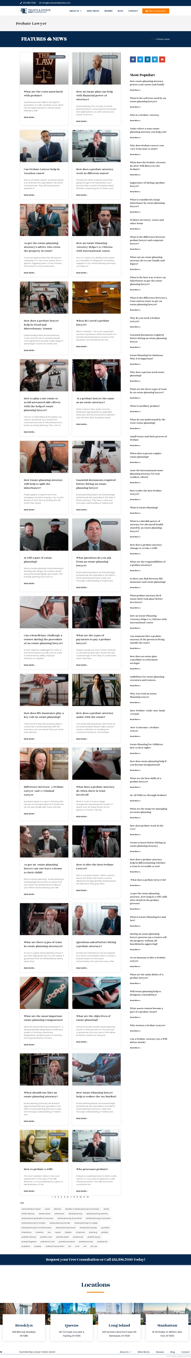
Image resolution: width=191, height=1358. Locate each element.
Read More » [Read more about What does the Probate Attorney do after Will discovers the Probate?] (135, 175)
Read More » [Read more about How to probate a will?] (29, 1191)
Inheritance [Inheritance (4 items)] (26, 1232)
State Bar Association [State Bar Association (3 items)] (55, 1246)
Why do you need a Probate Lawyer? (145, 319)
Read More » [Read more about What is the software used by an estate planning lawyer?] (135, 107)
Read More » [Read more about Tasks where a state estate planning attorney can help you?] (135, 137)
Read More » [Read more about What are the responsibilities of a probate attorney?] (135, 570)
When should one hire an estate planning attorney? (41, 1095)
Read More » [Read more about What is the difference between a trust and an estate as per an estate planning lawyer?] (135, 310)
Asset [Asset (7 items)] (47, 1209)
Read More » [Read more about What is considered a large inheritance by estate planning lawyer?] (135, 212)
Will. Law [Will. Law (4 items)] (93, 1246)
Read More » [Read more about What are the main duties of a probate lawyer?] (135, 983)
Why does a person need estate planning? (147, 374)
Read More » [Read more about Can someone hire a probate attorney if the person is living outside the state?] (135, 648)
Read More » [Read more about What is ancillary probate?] (135, 411)
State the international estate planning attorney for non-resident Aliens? (146, 474)
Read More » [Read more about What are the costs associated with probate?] (29, 117)
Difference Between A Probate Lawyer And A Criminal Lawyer (44, 791)
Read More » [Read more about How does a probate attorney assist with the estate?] (82, 739)
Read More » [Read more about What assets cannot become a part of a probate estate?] (135, 1017)
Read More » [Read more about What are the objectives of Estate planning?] (82, 1042)
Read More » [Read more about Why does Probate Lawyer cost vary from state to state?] (135, 154)
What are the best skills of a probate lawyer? (145, 780)
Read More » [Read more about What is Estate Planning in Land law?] (135, 926)
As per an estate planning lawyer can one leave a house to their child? (43, 869)
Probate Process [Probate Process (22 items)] (86, 1241)
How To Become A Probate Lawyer (144, 729)
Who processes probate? (92, 1169)
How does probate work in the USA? (146, 827)
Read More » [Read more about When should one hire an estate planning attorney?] (29, 1121)
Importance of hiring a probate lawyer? (147, 184)
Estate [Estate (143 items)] (106, 1209)
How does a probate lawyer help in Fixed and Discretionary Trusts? (41, 325)
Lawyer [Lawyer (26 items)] (58, 1232)
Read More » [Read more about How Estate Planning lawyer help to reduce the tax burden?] (82, 1118)
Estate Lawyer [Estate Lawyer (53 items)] (44, 1214)
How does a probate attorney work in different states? (95, 171)
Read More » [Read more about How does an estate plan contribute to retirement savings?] (135, 669)
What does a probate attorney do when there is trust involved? (95, 791)
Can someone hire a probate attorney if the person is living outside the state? (147, 640)
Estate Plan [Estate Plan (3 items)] (59, 1214)
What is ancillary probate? (145, 406)
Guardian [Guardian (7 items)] (105, 1227)
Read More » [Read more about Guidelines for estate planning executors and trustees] (135, 685)
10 (81, 1197)
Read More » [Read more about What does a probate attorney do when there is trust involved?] (82, 816)
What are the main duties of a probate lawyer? (146, 976)
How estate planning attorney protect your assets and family (147, 83)
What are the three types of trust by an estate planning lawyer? (148, 390)
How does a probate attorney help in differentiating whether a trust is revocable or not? (148, 863)
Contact (133, 11)
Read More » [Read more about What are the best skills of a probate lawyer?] (135, 787)
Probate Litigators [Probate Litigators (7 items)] (29, 1241)
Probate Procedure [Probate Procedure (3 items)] (67, 1241)
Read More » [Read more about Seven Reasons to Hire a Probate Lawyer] (135, 966)
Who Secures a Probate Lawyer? (147, 1025)
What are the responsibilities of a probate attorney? (148, 563)
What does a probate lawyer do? (148, 880)
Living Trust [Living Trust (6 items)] (80, 1232)
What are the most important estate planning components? (43, 1018)
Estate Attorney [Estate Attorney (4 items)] (28, 1214)
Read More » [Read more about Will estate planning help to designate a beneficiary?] (135, 1000)
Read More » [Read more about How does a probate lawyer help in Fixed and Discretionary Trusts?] (29, 350)
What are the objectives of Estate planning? (93, 1018)
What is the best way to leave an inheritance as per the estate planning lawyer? (148, 281)
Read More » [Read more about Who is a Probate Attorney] (135, 120)
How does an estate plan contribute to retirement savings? (144, 660)
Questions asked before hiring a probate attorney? (96, 944)
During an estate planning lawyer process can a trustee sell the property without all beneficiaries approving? (148, 939)
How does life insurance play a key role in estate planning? (44, 715)
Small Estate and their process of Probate (148, 438)
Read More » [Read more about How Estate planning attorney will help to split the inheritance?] (29, 510)
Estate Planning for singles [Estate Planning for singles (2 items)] (86, 1223)
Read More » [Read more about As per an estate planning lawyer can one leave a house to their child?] (29, 894)
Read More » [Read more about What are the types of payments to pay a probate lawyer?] (82, 665)
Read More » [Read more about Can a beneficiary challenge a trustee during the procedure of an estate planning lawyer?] (29, 665)
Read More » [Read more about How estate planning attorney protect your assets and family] (135, 90)
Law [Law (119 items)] (49, 1232)
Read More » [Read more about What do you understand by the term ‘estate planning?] (135, 428)
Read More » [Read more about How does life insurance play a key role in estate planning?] (29, 739)
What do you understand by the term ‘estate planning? (147, 421)
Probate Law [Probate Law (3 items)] (78, 1237)
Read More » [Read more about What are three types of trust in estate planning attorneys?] (29, 968)
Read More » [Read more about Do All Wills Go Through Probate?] (135, 801)
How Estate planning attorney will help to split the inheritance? (43, 484)
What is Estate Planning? (144, 507)
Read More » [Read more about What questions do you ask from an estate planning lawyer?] (82, 587)
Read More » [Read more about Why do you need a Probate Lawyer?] (135, 327)
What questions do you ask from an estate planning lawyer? (93, 562)
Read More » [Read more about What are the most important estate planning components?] (29, 1045)
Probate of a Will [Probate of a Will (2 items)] (48, 1241)
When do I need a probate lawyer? (92, 323)
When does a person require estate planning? (145, 455)
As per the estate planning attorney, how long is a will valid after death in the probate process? (148, 898)
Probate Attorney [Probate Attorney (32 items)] (29, 1237)
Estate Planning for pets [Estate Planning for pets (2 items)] (60, 1223)
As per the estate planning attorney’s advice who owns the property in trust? (42, 247)
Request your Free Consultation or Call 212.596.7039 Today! (95, 1259)
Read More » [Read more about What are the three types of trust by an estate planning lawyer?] (135, 398)
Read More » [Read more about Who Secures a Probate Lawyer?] (135, 1031)
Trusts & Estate (39, 10)
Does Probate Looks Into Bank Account (148, 712)
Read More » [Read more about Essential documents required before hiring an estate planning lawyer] (82, 510)
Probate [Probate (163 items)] (104, 1232)
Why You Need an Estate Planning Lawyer (143, 695)
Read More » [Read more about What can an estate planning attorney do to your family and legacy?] (135, 269)
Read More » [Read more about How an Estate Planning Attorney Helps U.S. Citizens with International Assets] (82, 273)
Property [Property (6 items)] (37, 1246)
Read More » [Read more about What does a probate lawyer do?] (135, 885)
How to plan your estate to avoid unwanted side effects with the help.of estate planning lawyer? (42, 404)
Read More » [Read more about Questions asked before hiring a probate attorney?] (82, 968)
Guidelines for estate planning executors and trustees (147, 678)
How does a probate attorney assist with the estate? (95, 715)
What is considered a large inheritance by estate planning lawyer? (147, 203)
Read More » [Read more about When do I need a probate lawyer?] (82, 346)
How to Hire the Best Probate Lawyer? (95, 867)
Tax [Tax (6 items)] (69, 1246)
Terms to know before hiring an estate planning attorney (148, 844)
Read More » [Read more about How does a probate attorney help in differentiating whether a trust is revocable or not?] (135, 872)
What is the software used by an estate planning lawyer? (148, 100)
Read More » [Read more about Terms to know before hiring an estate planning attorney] (135, 851)
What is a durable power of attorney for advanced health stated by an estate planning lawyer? (146, 526)
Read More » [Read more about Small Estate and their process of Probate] (135, 445)
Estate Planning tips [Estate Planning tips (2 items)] (88, 1227)
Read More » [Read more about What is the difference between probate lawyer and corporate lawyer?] (135, 249)
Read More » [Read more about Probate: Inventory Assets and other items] (135, 229)
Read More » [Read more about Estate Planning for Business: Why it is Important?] (135, 364)
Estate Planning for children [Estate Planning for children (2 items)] (33, 1223)
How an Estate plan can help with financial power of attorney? (94, 96)
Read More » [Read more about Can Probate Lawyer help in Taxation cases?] (29, 195)
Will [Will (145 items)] (84, 1246)
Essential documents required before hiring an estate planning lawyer (96, 484)
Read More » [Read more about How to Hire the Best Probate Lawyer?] (82, 890)
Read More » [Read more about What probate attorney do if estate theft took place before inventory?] (135, 608)
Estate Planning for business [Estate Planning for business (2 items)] (98, 1218)
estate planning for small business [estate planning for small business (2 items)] (37, 1227)
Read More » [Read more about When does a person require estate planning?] (135, 462)
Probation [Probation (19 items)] (26, 1246)
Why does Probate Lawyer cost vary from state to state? (147, 147)
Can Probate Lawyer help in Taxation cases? (42, 171)
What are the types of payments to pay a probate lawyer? (93, 639)
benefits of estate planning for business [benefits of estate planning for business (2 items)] (82, 1209)
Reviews (108, 11)
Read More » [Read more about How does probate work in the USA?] (135, 834)
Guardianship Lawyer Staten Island (37, 1351)
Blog (120, 11)
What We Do (93, 11)
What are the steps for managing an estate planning (148, 810)
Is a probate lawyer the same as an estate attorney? (95, 400)
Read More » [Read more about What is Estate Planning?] (135, 513)
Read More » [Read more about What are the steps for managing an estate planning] (135, 818)
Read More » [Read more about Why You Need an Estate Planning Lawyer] (135, 702)
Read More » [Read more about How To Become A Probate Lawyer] (135, 736)
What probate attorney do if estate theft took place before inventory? (146, 599)
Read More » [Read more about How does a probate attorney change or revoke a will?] (135, 554)
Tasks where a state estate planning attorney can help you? (148, 130)
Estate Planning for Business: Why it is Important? (146, 357)
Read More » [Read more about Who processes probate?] (82, 1191)
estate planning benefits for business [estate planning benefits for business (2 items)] (37, 1218)
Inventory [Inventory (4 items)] (40, 1232)
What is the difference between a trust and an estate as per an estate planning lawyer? (148, 301)
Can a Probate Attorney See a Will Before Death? (148, 1040)
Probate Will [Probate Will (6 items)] (102, 1241)
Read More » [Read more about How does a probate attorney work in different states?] (82, 195)
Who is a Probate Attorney (144, 115)
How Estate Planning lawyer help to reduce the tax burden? (96, 1095)
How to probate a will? (38, 1169)
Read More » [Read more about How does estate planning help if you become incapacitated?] (135, 770)
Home (152, 39)
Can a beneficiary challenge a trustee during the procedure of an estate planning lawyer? (43, 639)
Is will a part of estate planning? (38, 560)
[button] (133, 59)
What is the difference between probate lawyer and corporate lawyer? (147, 240)
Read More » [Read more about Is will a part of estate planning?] (29, 583)
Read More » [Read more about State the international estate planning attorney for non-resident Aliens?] (135, 482)
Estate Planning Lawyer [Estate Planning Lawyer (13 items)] (66, 1227)
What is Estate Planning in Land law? (148, 918)
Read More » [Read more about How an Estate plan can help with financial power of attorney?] (82, 121)
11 (84, 1197)
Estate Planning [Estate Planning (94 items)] (75, 1214)
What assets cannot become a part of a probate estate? (146, 1010)
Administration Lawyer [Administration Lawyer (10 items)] (31, 1209)
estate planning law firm (37, 12)
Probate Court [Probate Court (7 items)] (46, 1237)
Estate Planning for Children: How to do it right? (146, 746)
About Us (76, 11)
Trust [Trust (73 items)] (77, 1246)
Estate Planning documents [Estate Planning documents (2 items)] (70, 1218)
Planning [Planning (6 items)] (93, 1232)
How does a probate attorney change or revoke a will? (146, 546)
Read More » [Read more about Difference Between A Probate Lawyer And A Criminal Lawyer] (29, 814)
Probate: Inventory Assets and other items (147, 221)
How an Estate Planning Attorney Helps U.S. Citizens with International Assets (94, 247)
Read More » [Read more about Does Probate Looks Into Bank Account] (135, 719)
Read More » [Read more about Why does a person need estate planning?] (135, 381)
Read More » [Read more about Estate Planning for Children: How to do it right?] (135, 753)
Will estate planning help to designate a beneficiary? (145, 993)
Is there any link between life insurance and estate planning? (148, 580)
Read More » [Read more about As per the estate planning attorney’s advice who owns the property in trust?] (29, 273)
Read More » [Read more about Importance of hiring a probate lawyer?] (135, 191)
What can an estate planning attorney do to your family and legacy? (147, 261)
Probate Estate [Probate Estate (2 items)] (62, 1237)
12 (88, 1197)
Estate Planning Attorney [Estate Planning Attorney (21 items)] (97, 1214)
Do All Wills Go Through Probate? (148, 795)
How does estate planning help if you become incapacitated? (148, 763)
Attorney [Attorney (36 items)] (57, 1209)
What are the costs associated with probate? (43, 94)
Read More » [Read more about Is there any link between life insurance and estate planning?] (135, 587)
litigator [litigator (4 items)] (68, 1232)
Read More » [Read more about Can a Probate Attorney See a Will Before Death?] (135, 1048)
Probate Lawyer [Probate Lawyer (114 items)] (94, 1237)
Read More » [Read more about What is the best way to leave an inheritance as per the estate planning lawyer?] (135, 290)
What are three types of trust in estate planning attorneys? (43, 944)
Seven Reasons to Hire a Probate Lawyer (148, 959)
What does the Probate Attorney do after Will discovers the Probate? (148, 166)
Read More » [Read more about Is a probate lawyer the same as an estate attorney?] (82, 424)
